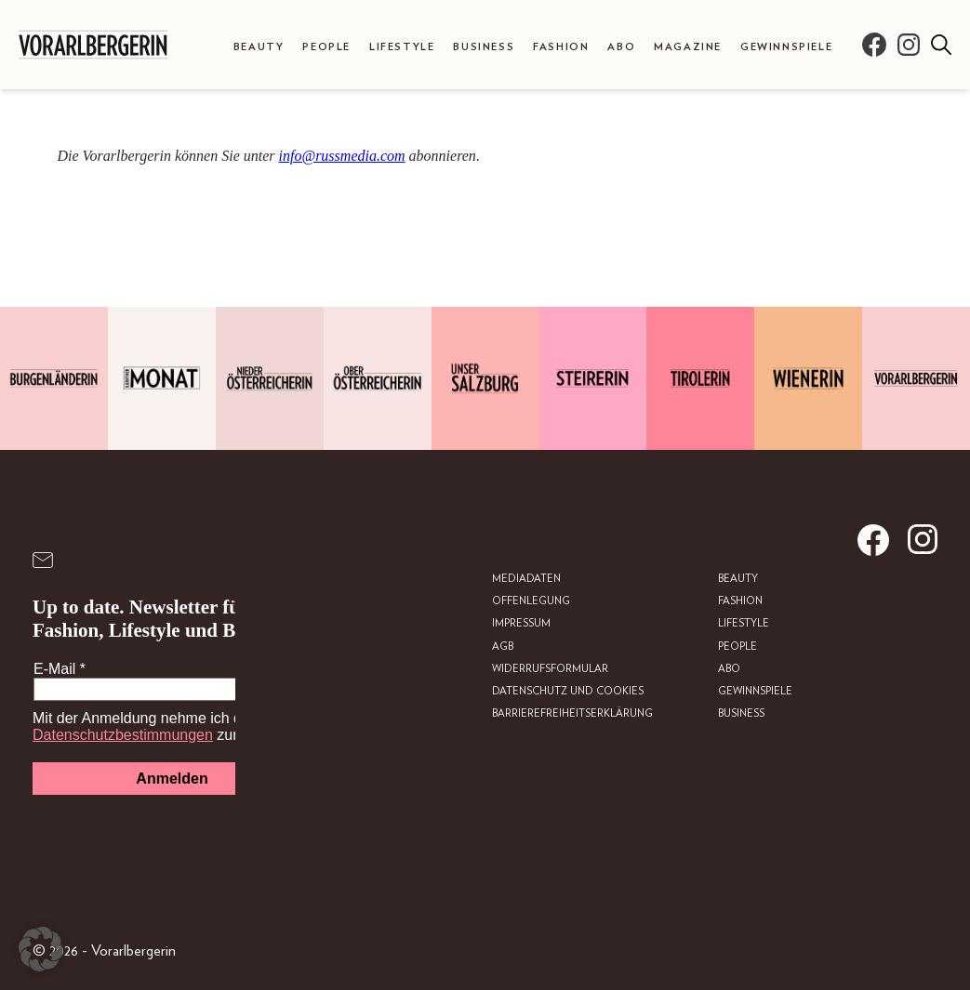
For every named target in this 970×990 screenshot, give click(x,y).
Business (483, 47)
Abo (621, 47)
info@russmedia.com (342, 156)
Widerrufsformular (550, 669)
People (326, 47)
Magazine (688, 47)
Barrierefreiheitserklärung (572, 713)
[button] (41, 949)
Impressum (521, 623)
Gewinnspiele (786, 47)
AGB (502, 646)
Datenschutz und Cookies (568, 691)
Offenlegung (531, 601)
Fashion (561, 47)
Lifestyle (401, 47)
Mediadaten (526, 579)
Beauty (259, 47)
